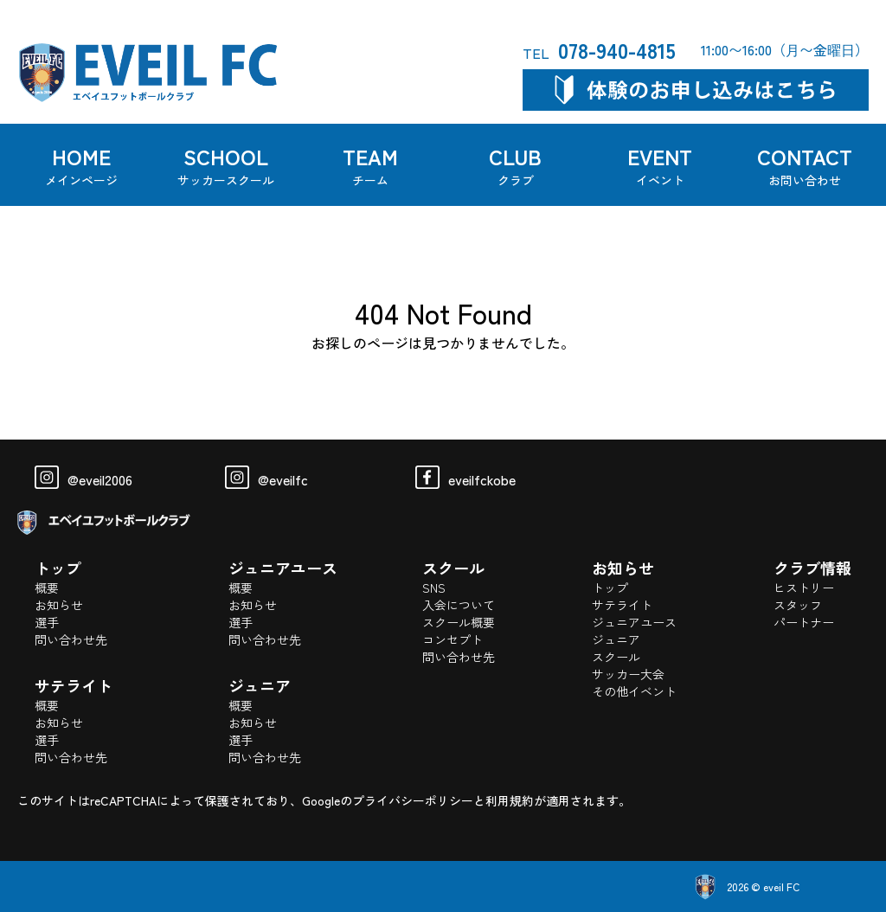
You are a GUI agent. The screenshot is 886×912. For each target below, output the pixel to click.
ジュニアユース (634, 622)
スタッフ (798, 604)
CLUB (516, 165)
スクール (616, 656)
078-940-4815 (599, 50)
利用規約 (509, 800)
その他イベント (634, 691)
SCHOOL (226, 165)
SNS (434, 587)
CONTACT (805, 165)
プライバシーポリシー (412, 800)
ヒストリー (804, 587)
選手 (47, 622)
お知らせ (59, 604)
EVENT (660, 165)
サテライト (622, 604)
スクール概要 (458, 622)
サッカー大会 (628, 674)
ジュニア (616, 639)
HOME (81, 165)
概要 (47, 587)
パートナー (804, 622)
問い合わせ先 (71, 639)
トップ (610, 587)
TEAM (371, 165)
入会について (458, 604)
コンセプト (452, 639)
